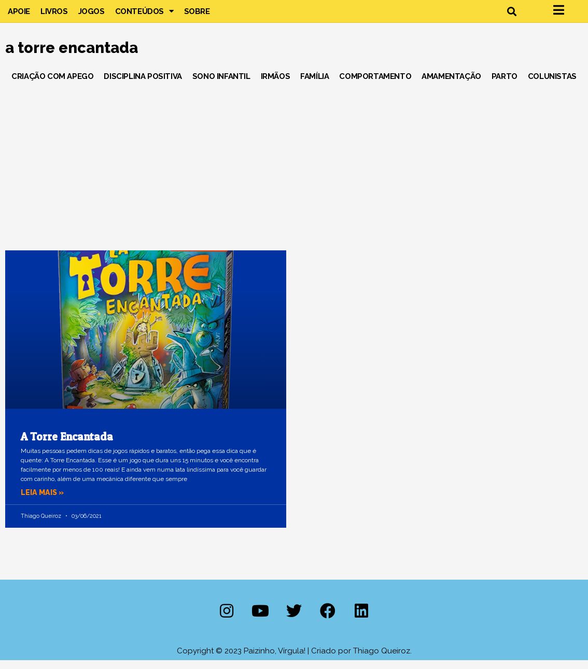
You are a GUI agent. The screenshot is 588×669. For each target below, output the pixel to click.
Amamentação (451, 85)
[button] (511, 15)
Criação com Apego (52, 85)
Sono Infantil (221, 85)
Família (314, 85)
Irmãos (275, 85)
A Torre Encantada (67, 445)
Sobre (197, 15)
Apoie (19, 15)
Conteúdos (144, 15)
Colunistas (552, 85)
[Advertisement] (294, 171)
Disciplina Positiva (142, 85)
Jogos (91, 15)
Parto (504, 85)
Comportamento (375, 85)
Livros (54, 15)
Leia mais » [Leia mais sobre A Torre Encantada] (43, 501)
